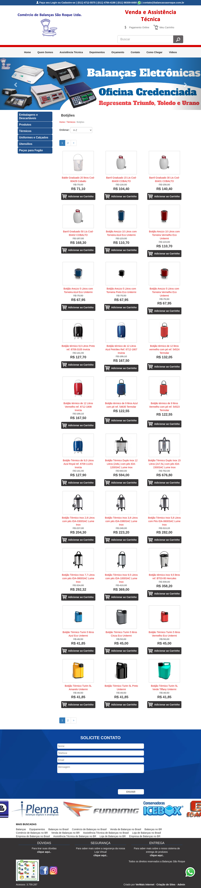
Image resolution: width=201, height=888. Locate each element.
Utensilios (25, 143)
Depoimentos (97, 52)
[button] (15, 83)
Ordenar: (64, 130)
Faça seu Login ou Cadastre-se (55, 2)
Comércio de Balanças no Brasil (89, 829)
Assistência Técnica (71, 52)
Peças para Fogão (31, 150)
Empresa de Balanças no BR (144, 836)
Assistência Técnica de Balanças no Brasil (106, 832)
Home (27, 52)
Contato (135, 52)
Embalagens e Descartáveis (28, 116)
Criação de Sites (165, 884)
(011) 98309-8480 (127, 2)
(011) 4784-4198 (106, 2)
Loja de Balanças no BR (113, 836)
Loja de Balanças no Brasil (146, 832)
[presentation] (83, 781)
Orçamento (117, 52)
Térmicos (25, 131)
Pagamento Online (139, 27)
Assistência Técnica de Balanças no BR (74, 836)
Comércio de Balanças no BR (32, 832)
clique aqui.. (44, 851)
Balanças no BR (153, 829)
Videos (173, 52)
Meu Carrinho (167, 27)
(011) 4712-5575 (87, 2)
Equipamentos (37, 829)
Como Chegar (154, 52)
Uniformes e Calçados (33, 137)
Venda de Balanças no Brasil (125, 829)
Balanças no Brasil (58, 829)
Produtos (25, 124)
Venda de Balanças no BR (65, 832)
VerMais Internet (144, 884)
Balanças (21, 829)
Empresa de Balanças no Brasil (33, 836)
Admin (181, 884)
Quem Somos (45, 52)
